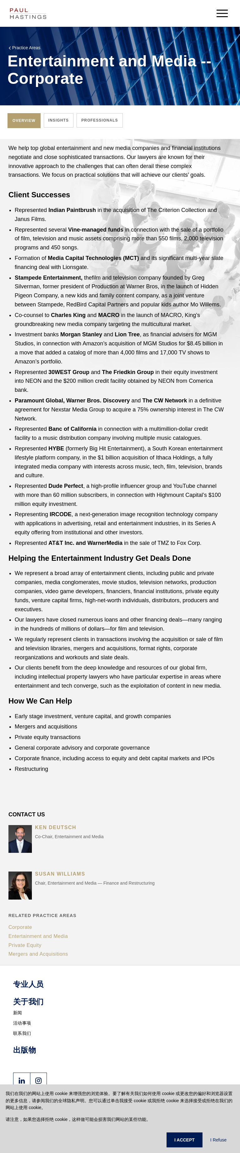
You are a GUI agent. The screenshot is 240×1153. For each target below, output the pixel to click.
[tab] (24, 120)
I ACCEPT (184, 1139)
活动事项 (22, 1023)
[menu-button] (222, 13)
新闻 (17, 1012)
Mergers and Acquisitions (38, 954)
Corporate (20, 927)
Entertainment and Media (38, 936)
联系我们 (22, 1033)
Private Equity (25, 945)
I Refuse (218, 1139)
